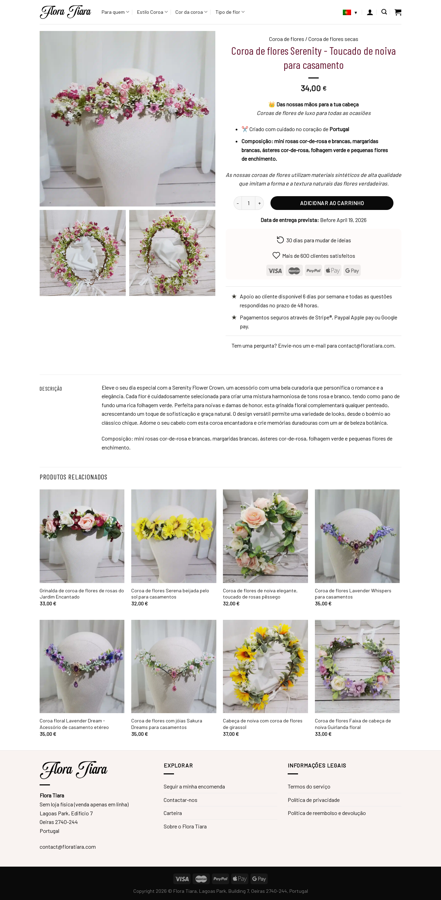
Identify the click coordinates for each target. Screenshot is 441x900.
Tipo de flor (230, 12)
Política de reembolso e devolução (327, 812)
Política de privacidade (314, 799)
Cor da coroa (191, 12)
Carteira (173, 812)
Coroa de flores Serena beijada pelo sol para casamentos (170, 593)
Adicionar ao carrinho (332, 203)
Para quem (115, 12)
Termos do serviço (309, 786)
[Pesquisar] (384, 12)
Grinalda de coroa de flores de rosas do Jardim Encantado (82, 593)
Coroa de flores (286, 38)
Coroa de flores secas (333, 38)
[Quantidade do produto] (248, 203)
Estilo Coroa (152, 12)
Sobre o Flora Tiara (185, 826)
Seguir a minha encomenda (194, 786)
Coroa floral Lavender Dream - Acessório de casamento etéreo (74, 724)
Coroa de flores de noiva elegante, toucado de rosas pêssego (260, 593)
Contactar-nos (180, 799)
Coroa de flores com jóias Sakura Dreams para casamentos (166, 724)
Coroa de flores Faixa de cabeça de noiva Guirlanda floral (353, 724)
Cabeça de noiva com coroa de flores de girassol (262, 724)
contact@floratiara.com (366, 345)
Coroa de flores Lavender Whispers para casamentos (353, 593)
